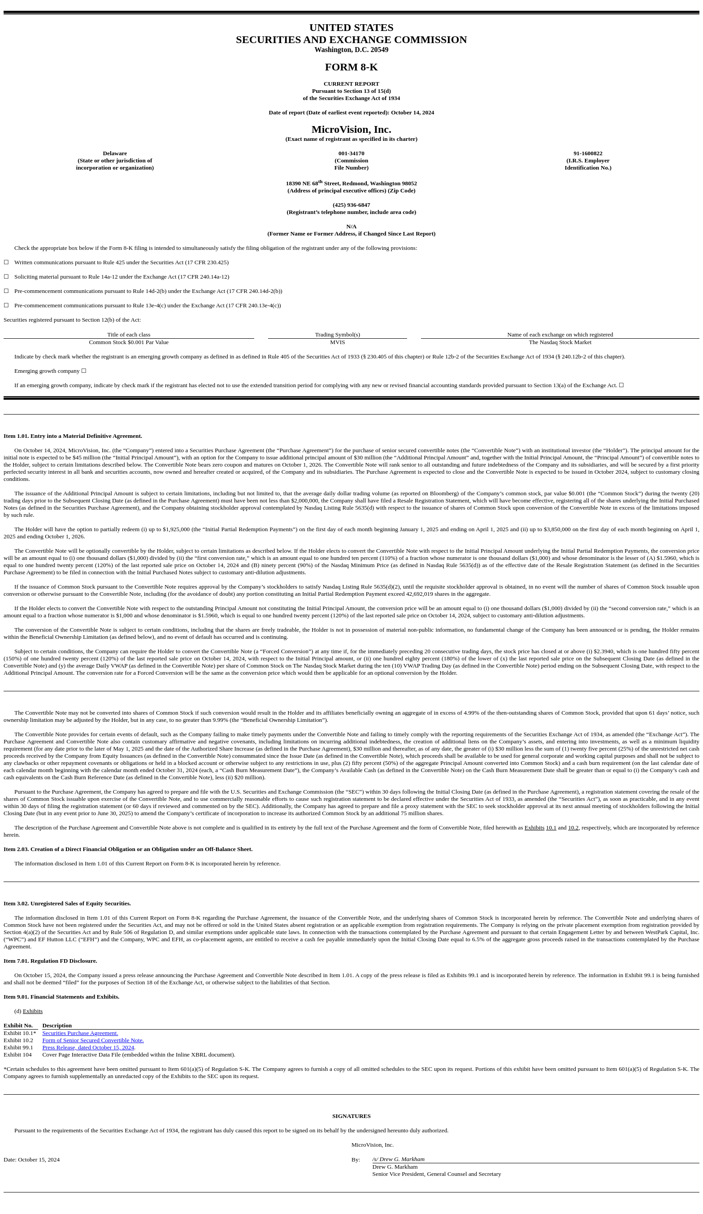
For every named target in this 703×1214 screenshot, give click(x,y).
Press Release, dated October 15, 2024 (88, 1047)
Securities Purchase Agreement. (80, 1033)
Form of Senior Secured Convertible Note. (93, 1040)
